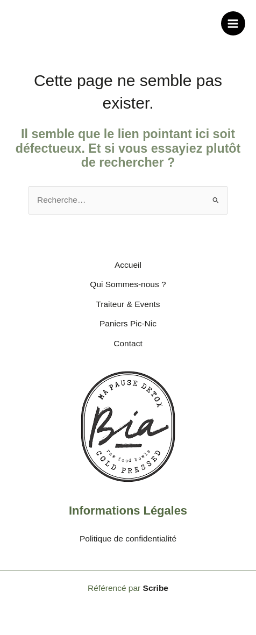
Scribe (155, 588)
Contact (127, 343)
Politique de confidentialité (128, 538)
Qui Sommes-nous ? (128, 284)
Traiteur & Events (128, 304)
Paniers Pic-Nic (128, 323)
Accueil (128, 264)
